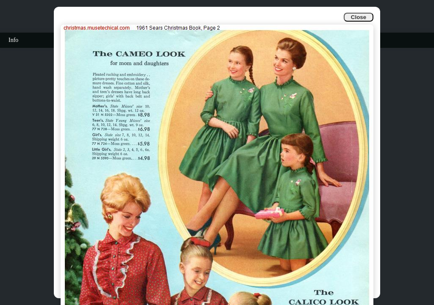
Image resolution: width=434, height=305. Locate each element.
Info (13, 40)
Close (358, 17)
